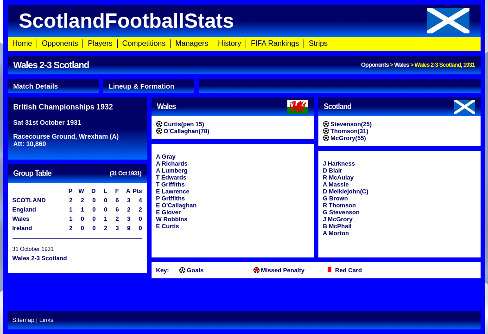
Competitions (143, 43)
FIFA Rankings (275, 43)
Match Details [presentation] (35, 86)
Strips (318, 43)
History (229, 43)
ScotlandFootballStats (244, 20)
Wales (401, 64)
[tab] (53, 86)
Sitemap (24, 319)
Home (22, 43)
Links (46, 319)
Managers (191, 43)
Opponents (60, 43)
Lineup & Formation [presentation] (142, 86)
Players (100, 43)
